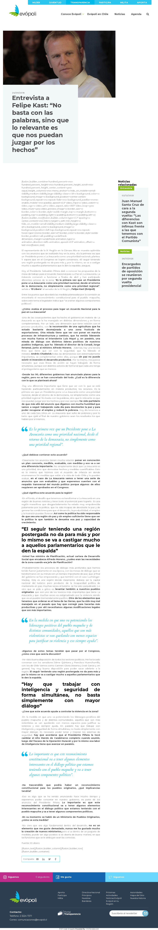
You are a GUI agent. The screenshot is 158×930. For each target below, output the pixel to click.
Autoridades (136, 892)
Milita (124, 2)
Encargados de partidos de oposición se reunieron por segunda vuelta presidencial (132, 302)
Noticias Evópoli (114, 898)
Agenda (136, 14)
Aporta (142, 2)
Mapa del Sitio (137, 895)
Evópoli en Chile (97, 14)
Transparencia (80, 2)
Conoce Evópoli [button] (71, 14)
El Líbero (35, 843)
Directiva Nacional (91, 892)
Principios (86, 895)
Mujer (36, 2)
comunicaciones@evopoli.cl (32, 919)
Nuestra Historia (138, 898)
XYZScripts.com (92, 929)
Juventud (55, 2)
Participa (105, 2)
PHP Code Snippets (67, 929)
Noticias (120, 14)
